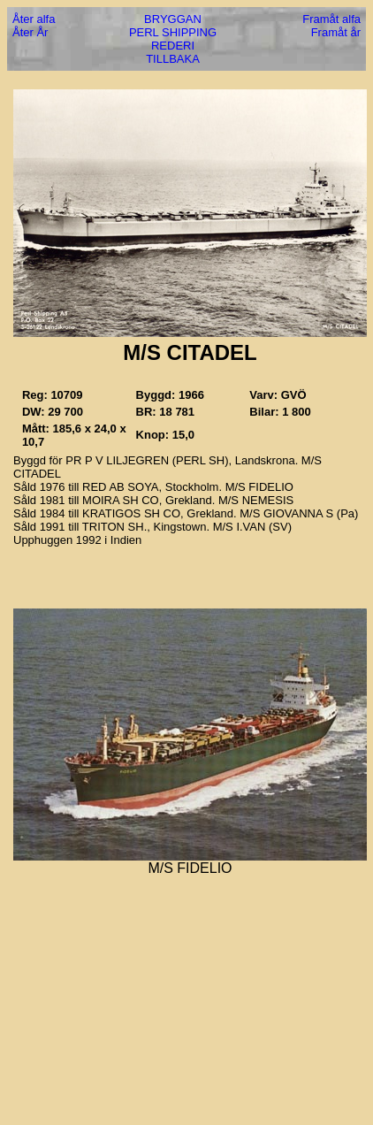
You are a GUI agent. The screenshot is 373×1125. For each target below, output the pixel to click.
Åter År (30, 32)
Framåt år (336, 32)
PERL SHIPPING (173, 32)
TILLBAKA (173, 58)
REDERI (172, 45)
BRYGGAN (173, 19)
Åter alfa (33, 19)
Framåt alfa (331, 19)
